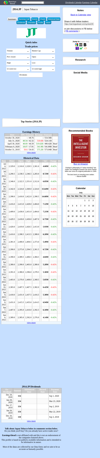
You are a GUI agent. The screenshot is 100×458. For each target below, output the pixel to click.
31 (93, 221)
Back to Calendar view (81, 15)
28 (81, 221)
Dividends (21, 22)
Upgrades (31, 22)
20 (76, 216)
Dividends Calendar (73, 2)
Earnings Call (24, 19)
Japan (48, 22)
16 (89, 211)
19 (72, 216)
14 (81, 211)
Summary (12, 19)
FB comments (72, 31)
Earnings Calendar (89, 2)
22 (85, 216)
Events (35, 19)
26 (72, 221)
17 (93, 211)
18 (68, 216)
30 (89, 221)
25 (68, 221)
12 (72, 211)
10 (93, 206)
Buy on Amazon (81, 164)
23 (89, 216)
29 (85, 221)
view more (31, 152)
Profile (40, 22)
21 (81, 216)
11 (68, 211)
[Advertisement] (31, 99)
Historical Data (54, 19)
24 (93, 216)
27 (76, 221)
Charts (42, 19)
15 (85, 211)
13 (76, 211)
